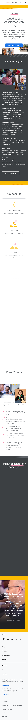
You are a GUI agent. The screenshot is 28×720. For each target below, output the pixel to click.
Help (4, 716)
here (21, 152)
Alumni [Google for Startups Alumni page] (4, 670)
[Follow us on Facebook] (16, 639)
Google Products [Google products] (17, 705)
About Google (6, 705)
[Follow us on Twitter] (21, 639)
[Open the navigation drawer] (3, 2)
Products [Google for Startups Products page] (4, 651)
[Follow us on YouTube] (8, 639)
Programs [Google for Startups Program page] (5, 647)
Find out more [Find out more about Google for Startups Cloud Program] (6, 695)
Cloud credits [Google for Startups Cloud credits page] (6, 655)
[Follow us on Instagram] (4, 639)
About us (4, 674)
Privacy (4, 709)
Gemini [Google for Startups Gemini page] (4, 659)
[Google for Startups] (13, 2)
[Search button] (25, 2)
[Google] (5, 701)
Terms (10, 709)
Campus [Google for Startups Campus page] (4, 666)
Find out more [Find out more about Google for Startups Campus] (6, 685)
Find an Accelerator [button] (14, 45)
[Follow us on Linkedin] (12, 639)
